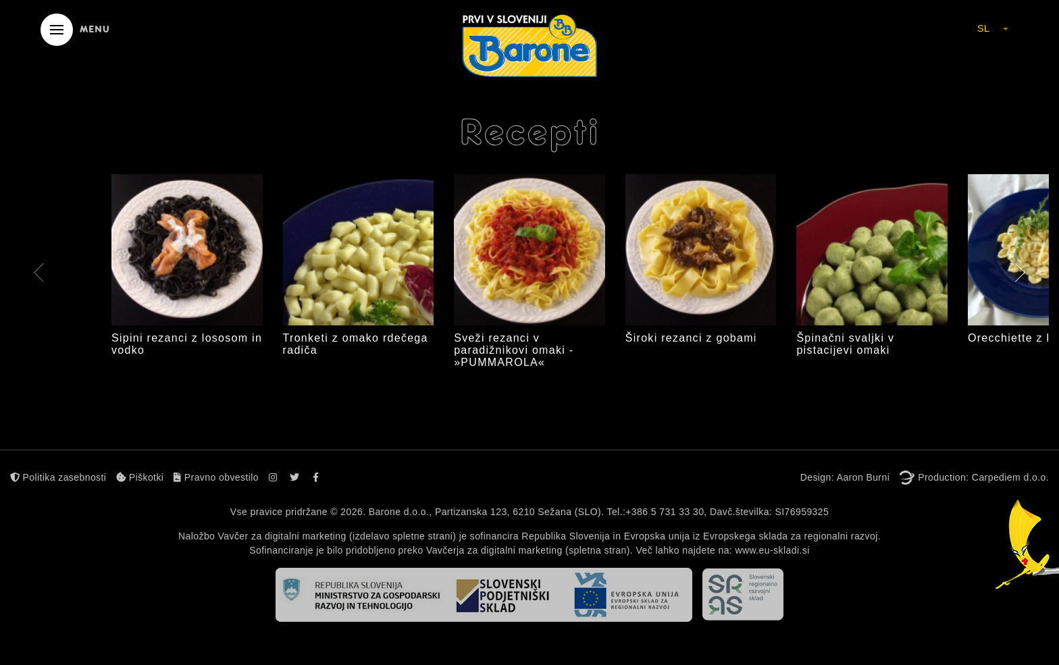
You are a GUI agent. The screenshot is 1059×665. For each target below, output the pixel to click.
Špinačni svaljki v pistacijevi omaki (845, 344)
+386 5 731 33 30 (664, 511)
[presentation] (39, 274)
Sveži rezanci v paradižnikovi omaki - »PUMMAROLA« (513, 350)
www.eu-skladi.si (772, 550)
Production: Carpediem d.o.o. (983, 477)
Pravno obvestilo (216, 477)
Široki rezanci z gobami (691, 338)
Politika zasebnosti (58, 477)
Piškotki (139, 477)
